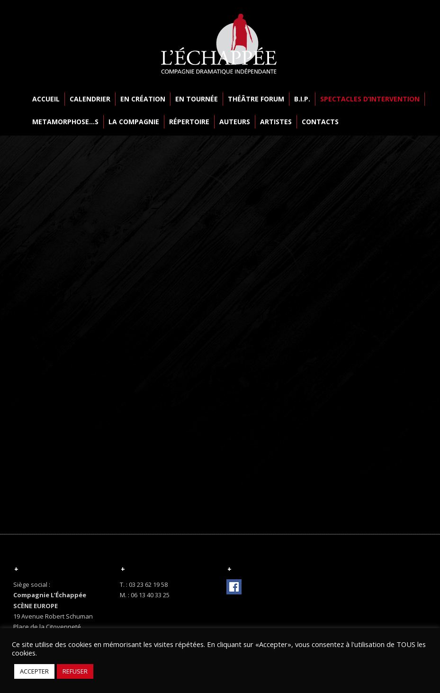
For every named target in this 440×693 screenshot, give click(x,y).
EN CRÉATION (142, 98)
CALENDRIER (90, 98)
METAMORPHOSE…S (65, 121)
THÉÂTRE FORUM (256, 98)
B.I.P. (302, 98)
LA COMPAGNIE (133, 121)
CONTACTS (320, 121)
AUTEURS (234, 121)
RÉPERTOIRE (189, 121)
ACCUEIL (46, 98)
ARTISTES (276, 121)
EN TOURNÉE (196, 98)
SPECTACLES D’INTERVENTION (370, 98)
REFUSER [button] (75, 671)
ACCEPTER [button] (34, 671)
